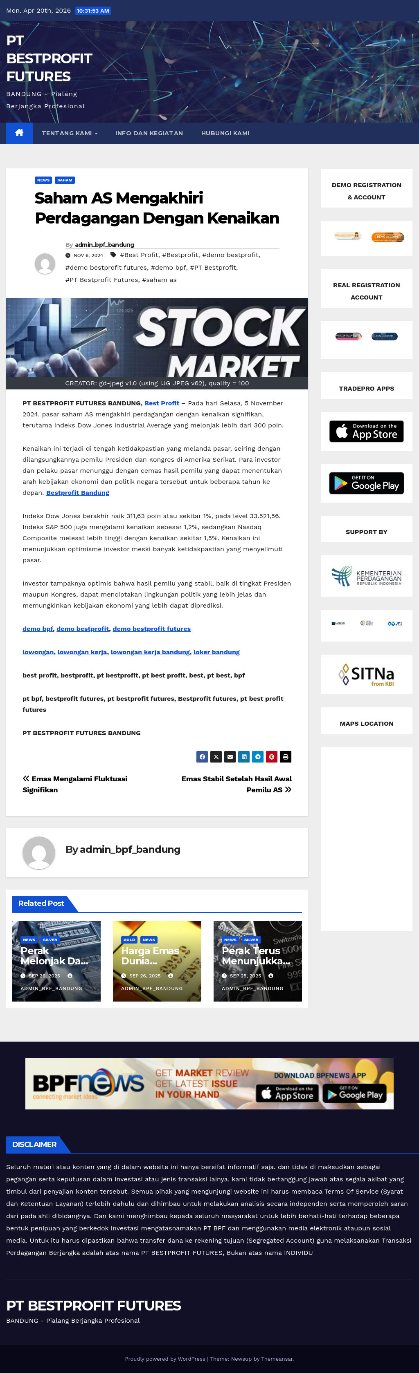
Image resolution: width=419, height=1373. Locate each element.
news (43, 180)
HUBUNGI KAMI (225, 133)
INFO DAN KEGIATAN (149, 133)
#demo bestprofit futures (106, 267)
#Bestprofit (180, 255)
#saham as (159, 280)
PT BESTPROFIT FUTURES (49, 58)
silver (50, 939)
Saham (64, 180)
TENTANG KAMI (68, 133)
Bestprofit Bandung (77, 492)
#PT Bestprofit (213, 267)
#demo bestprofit (230, 255)
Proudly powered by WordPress (166, 1359)
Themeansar (277, 1359)
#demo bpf (168, 267)
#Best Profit (139, 255)
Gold (129, 939)
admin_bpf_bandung (104, 244)
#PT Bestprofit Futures (101, 280)
